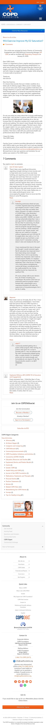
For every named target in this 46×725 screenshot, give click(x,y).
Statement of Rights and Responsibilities (23, 719)
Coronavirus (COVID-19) (13, 457)
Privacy (26, 717)
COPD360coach (11, 449)
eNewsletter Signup (23, 707)
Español (23, 613)
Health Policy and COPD (13, 470)
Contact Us (23, 602)
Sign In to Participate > (23, 420)
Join (38, 2)
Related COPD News (12, 487)
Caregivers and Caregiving (14, 446)
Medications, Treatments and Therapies (18, 476)
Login (42, 2)
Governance (21, 574)
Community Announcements (15, 451)
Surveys (8, 492)
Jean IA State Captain (16, 167)
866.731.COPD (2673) (26, 666)
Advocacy (9, 440)
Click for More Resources (20, 31)
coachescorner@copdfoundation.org (31, 149)
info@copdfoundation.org (22, 676)
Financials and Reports (21, 571)
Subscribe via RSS (23, 428)
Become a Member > (23, 412)
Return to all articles (9, 37)
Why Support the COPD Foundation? (23, 596)
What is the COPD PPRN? (23, 591)
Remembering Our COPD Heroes (16, 490)
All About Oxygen (11, 443)
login (12, 164)
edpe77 (17, 343)
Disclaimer (20, 717)
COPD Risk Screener (23, 599)
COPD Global (21, 567)
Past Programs (21, 577)
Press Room (21, 564)
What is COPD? (23, 588)
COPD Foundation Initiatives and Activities (19, 454)
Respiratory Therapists (32, 54)
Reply (11, 198)
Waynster (12, 297)
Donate (40, 7)
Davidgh (18, 201)
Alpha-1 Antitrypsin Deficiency (23, 610)
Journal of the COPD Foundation (16, 473)
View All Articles (7, 438)
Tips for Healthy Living (13, 495)
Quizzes (8, 484)
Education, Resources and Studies (16, 459)
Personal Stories (11, 479)
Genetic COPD (10, 468)
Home (3, 24)
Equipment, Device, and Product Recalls (18, 462)
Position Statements (12, 481)
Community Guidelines (36, 717)
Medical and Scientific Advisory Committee (23, 606)
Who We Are (21, 561)
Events (8, 465)
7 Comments (8, 44)
